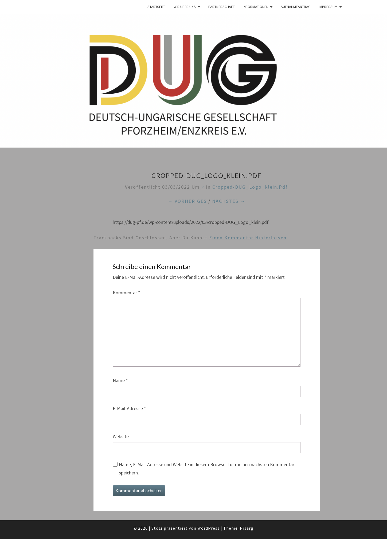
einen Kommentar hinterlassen (248, 238)
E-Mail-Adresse (129, 408)
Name (120, 380)
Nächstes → (228, 201)
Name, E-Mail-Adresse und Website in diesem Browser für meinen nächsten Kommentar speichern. (206, 468)
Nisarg (246, 528)
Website (121, 436)
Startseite (156, 6)
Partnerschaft (221, 6)
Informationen (255, 6)
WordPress (208, 528)
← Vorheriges (187, 201)
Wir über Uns (185, 6)
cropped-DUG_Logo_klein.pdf (250, 187)
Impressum (328, 6)
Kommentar (126, 293)
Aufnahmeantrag (296, 6)
